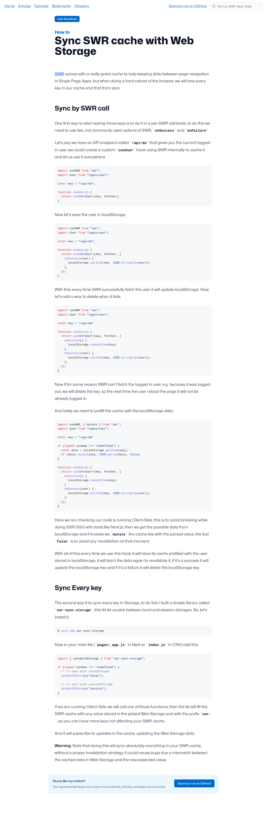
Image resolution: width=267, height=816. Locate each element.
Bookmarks (61, 6)
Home (9, 6)
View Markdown (67, 18)
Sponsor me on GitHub (188, 6)
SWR (59, 74)
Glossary (82, 6)
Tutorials (41, 6)
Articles (24, 6)
